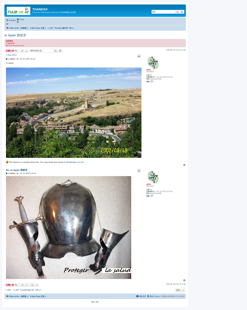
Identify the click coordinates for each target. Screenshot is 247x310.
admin (148, 70)
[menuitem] (20, 19)
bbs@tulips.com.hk (75, 162)
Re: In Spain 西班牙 (16, 170)
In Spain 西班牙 (15, 35)
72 (151, 75)
